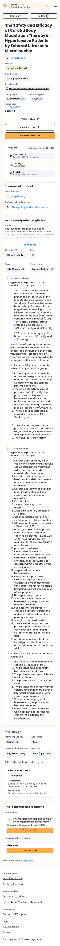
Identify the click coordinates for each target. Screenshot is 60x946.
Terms (6, 932)
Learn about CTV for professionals (23, 902)
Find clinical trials (12, 878)
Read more (30, 244)
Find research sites (13, 896)
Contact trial (30, 135)
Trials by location (13, 884)
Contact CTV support (15, 914)
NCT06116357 (12, 107)
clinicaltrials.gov (26, 861)
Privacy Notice (11, 926)
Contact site (30, 830)
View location (30, 127)
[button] (17, 78)
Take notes (30, 119)
